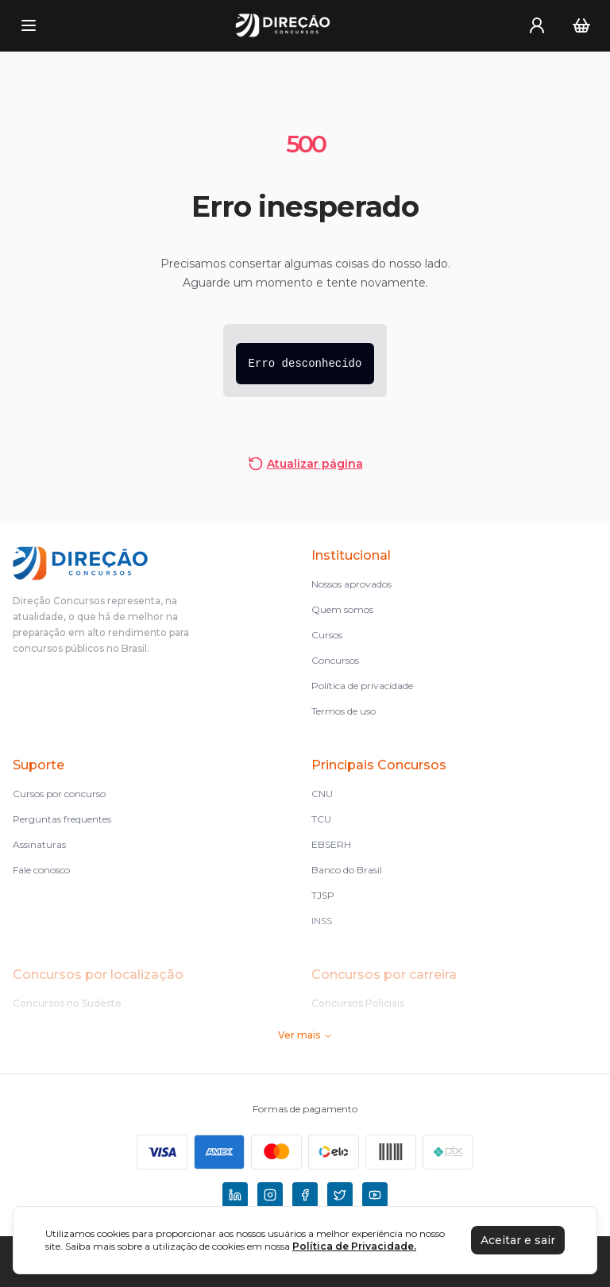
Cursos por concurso (59, 794)
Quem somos (342, 609)
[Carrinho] (581, 25)
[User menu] (537, 25)
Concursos (335, 660)
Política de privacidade (362, 686)
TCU (321, 819)
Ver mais (305, 1035)
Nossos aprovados (351, 584)
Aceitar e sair (518, 1240)
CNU (322, 794)
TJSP (322, 895)
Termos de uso (343, 711)
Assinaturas (39, 844)
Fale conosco (41, 870)
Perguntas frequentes (62, 819)
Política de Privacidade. (354, 1246)
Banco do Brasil (346, 870)
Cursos (326, 635)
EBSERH (331, 844)
